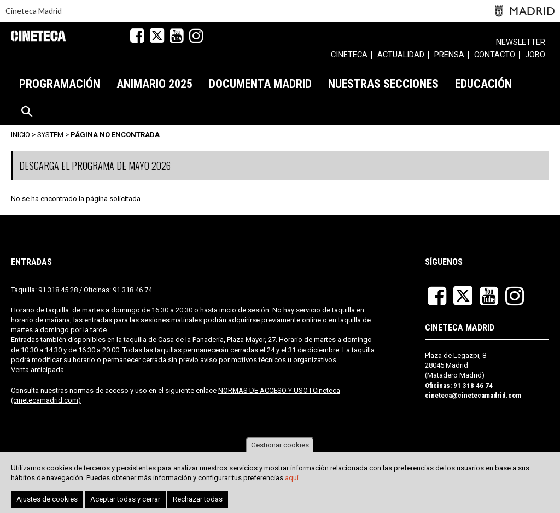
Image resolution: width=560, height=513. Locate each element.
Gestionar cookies (280, 445)
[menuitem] (349, 56)
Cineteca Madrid (33, 11)
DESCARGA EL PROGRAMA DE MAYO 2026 (95, 165)
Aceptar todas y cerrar (125, 500)
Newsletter (520, 42)
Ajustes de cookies (47, 500)
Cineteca (38, 36)
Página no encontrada (115, 135)
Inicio (20, 135)
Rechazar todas (198, 500)
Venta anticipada (37, 369)
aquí (292, 479)
